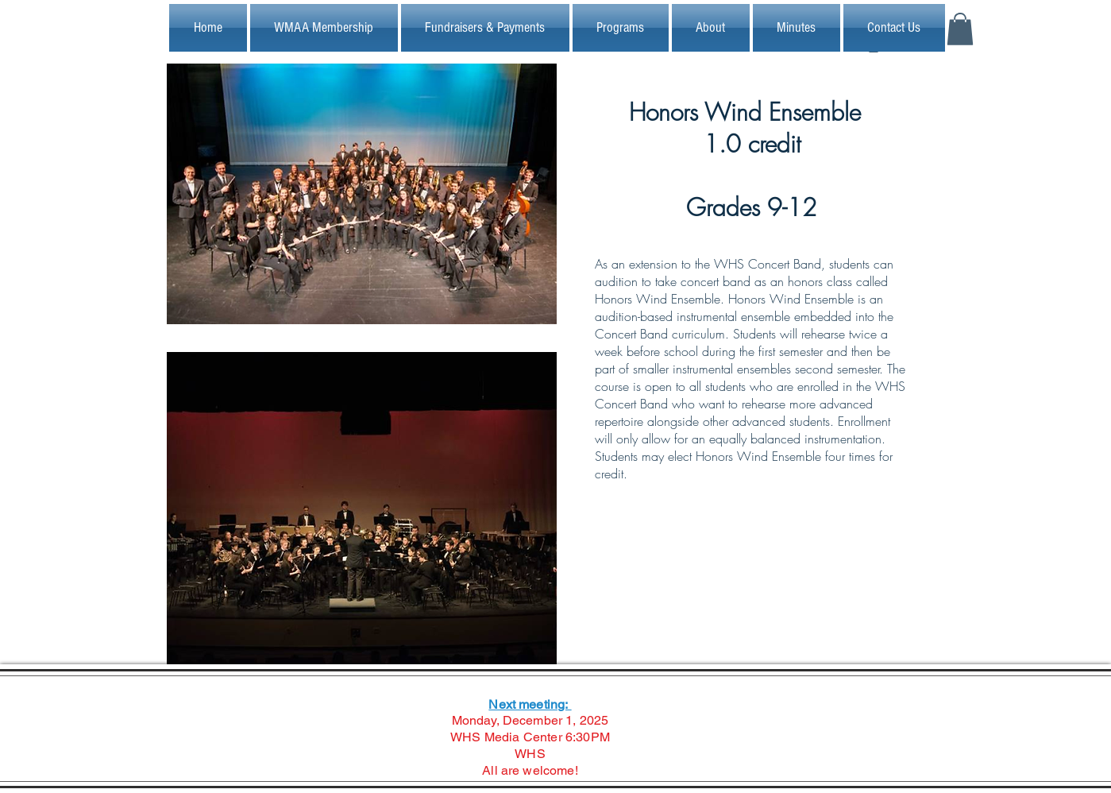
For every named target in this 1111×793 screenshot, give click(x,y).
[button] (960, 29)
